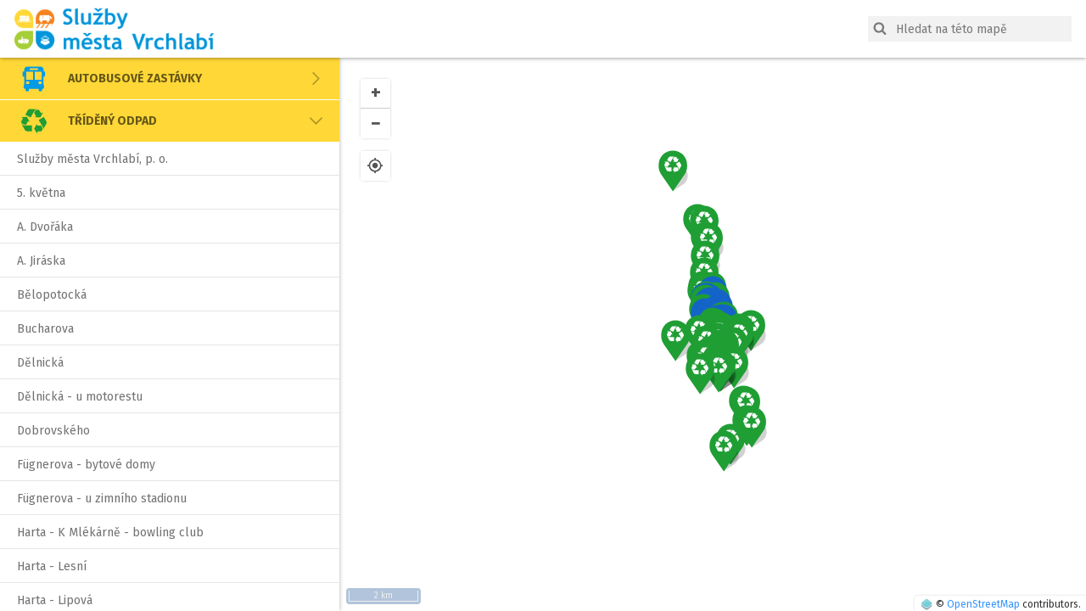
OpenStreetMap (983, 604)
